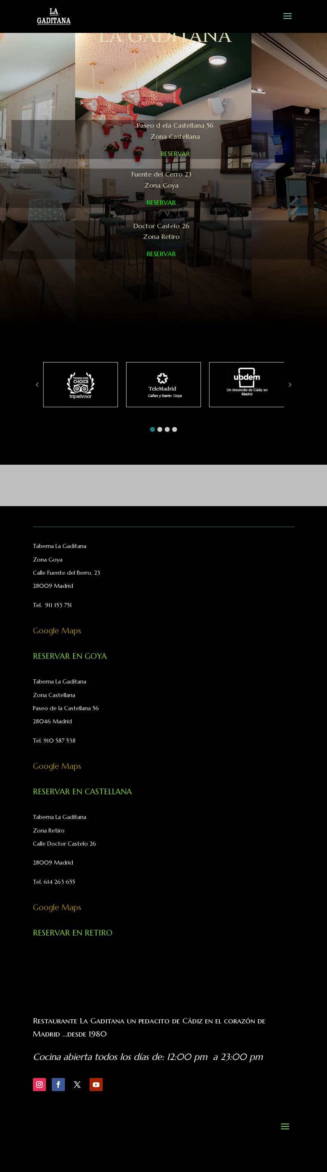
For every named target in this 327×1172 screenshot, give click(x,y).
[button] (152, 429)
